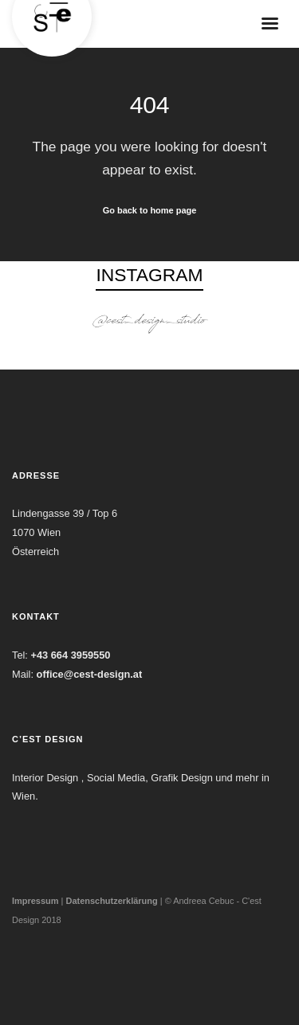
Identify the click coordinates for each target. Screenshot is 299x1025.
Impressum (35, 901)
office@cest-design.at (90, 674)
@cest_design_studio (150, 322)
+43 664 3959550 (70, 655)
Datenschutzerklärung (111, 901)
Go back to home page (150, 210)
